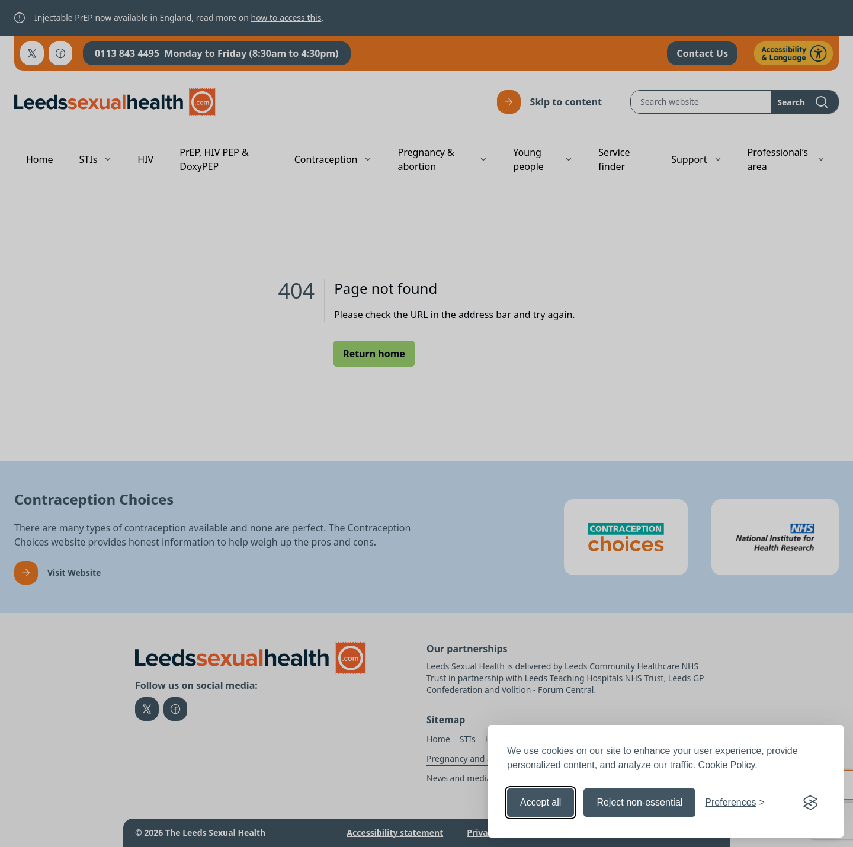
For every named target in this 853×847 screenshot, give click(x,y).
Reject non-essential (639, 802)
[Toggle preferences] (735, 803)
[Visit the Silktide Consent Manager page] (810, 802)
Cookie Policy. (728, 765)
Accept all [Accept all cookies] (540, 802)
